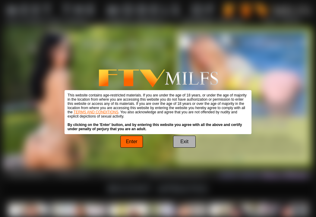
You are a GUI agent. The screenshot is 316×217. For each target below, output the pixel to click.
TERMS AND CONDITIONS (96, 112)
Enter (131, 141)
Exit (184, 141)
